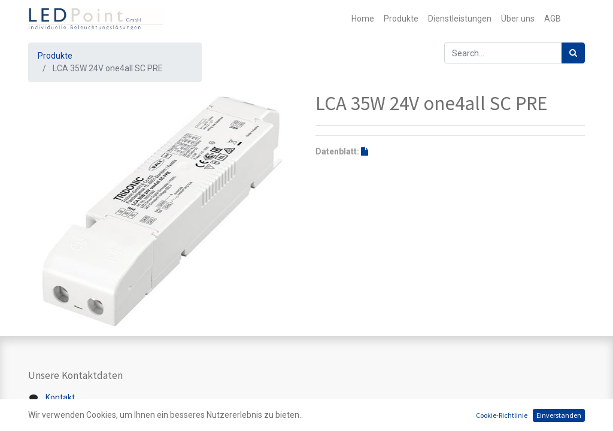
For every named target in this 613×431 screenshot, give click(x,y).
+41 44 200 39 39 (76, 422)
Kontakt (60, 397)
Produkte (55, 55)
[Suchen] (573, 53)
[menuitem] (363, 19)
